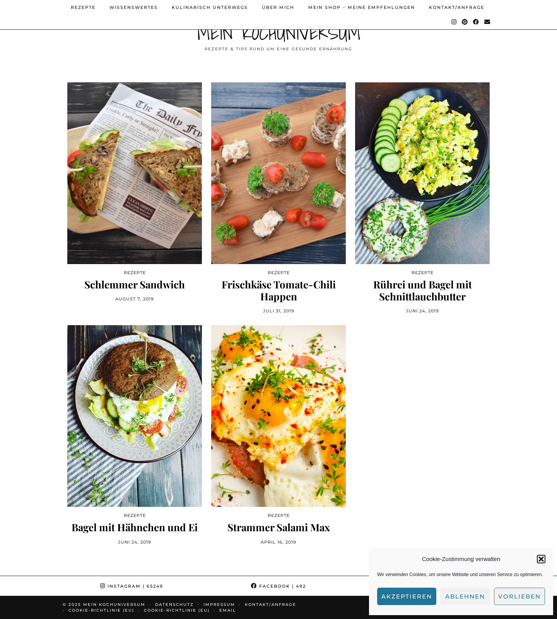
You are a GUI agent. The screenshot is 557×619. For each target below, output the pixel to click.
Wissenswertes (133, 7)
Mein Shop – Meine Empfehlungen (361, 7)
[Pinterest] (465, 22)
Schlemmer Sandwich (134, 284)
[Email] (487, 22)
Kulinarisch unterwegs (210, 7)
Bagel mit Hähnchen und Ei (135, 527)
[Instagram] (454, 22)
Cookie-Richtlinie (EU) (101, 610)
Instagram (131, 586)
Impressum (219, 604)
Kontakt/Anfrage (456, 7)
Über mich (278, 7)
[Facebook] (476, 22)
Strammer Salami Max (278, 527)
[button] (541, 559)
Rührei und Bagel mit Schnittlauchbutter (422, 290)
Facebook (278, 586)
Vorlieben (519, 596)
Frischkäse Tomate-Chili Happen (279, 290)
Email (227, 610)
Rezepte (83, 7)
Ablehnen (465, 596)
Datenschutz (174, 604)
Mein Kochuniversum (279, 32)
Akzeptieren (406, 596)
